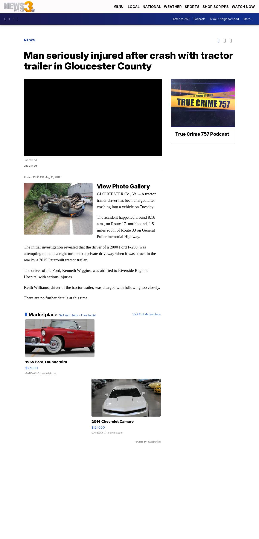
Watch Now (244, 7)
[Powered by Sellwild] (154, 441)
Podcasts (199, 19)
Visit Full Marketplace (147, 314)
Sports (192, 7)
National (152, 7)
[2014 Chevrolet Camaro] (126, 408)
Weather (173, 7)
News (30, 40)
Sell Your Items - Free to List (77, 315)
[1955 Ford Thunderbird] (59, 349)
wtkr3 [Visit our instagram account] (10, 19)
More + (248, 19)
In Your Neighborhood (224, 19)
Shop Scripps (216, 7)
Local (134, 7)
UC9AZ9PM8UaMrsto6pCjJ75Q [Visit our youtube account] (14, 19)
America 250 (181, 19)
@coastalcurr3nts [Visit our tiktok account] (19, 19)
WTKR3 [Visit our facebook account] (6, 19)
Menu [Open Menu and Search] (118, 6)
